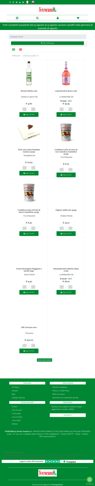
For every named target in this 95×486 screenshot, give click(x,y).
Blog (13, 394)
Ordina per (16, 56)
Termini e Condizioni (59, 387)
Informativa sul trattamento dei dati (65, 398)
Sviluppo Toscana (18, 398)
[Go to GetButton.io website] (89, 483)
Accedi (14, 406)
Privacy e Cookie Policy (60, 391)
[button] (37, 18)
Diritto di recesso (58, 394)
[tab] (13, 50)
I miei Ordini (16, 420)
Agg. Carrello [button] (28, 114)
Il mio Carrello (17, 417)
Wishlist (15, 424)
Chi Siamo (15, 387)
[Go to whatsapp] (89, 479)
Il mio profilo (16, 413)
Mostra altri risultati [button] (44, 360)
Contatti (15, 391)
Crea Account (17, 410)
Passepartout (57, 485)
